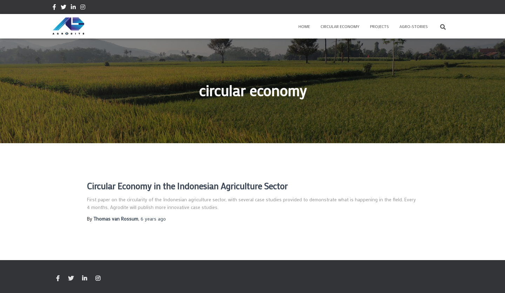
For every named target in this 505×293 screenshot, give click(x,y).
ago (153, 218)
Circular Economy (340, 26)
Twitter (63, 8)
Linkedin (73, 8)
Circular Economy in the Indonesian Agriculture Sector (187, 186)
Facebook (54, 8)
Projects (379, 26)
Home (304, 26)
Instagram (82, 8)
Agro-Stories (413, 26)
